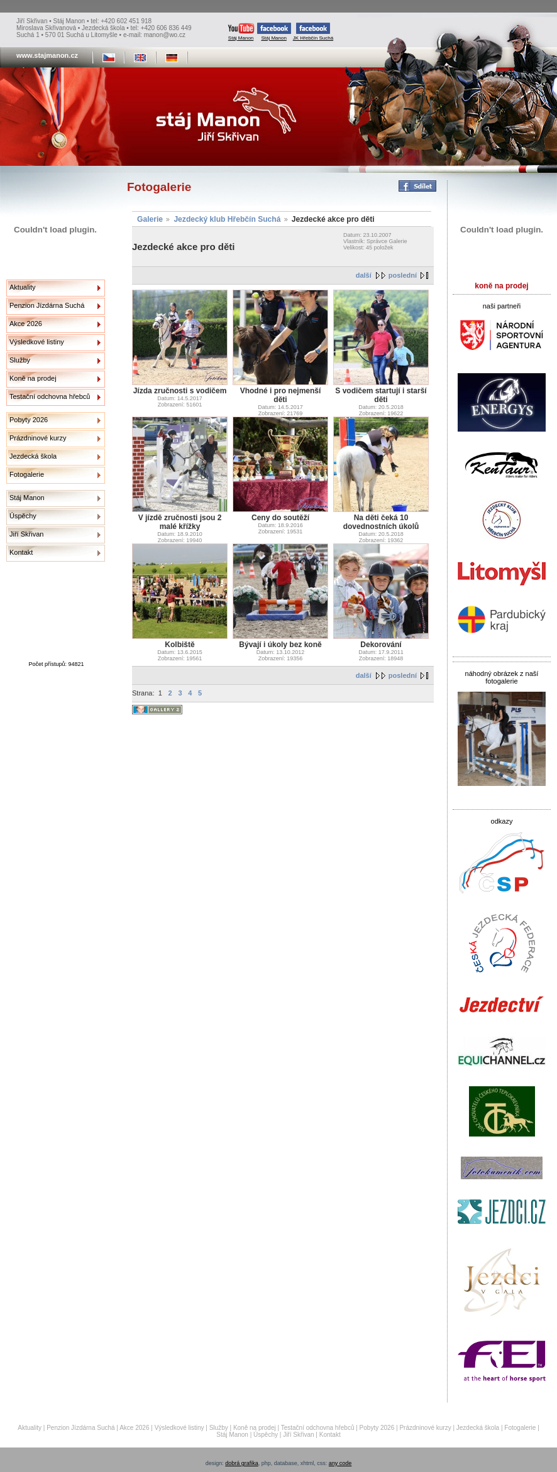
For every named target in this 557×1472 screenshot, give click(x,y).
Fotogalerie (26, 474)
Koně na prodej (33, 378)
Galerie (150, 219)
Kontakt (21, 552)
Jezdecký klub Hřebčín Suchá (227, 219)
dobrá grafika (241, 1463)
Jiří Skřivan (26, 534)
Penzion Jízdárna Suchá (46, 305)
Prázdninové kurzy (38, 438)
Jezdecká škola (33, 456)
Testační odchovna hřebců (49, 396)
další (364, 275)
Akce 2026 (25, 323)
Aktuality (22, 287)
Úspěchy (22, 516)
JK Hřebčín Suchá (313, 32)
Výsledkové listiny (36, 342)
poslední (403, 275)
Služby (19, 360)
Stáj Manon (241, 32)
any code (340, 1463)
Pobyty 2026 (28, 419)
